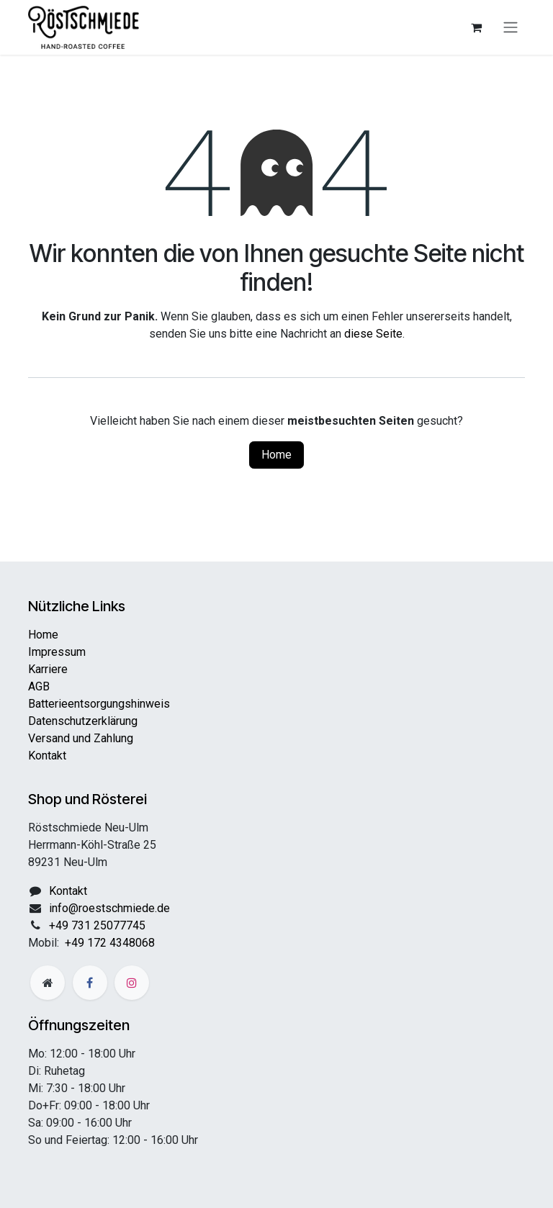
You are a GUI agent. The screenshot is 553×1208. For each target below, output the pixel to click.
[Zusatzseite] (47, 982)
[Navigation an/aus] (510, 27)
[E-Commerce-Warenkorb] (476, 27)
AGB (39, 686)
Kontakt (47, 755)
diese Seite (373, 334)
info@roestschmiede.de (109, 908)
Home (276, 454)
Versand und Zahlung (80, 738)
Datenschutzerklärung (83, 721)
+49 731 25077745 (97, 925)
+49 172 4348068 (110, 943)
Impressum (57, 652)
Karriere (48, 669)
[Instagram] (131, 982)
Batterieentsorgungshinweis (99, 704)
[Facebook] (90, 982)
